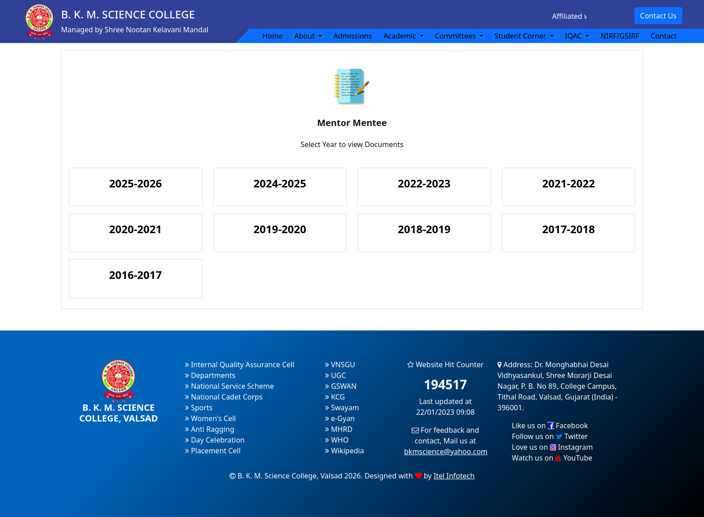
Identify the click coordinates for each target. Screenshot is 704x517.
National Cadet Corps (224, 397)
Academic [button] (400, 36)
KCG (335, 397)
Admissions (353, 36)
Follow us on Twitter (550, 436)
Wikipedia (344, 451)
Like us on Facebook (550, 425)
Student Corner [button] (521, 36)
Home (272, 36)
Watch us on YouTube (552, 458)
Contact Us (658, 16)
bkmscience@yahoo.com (446, 451)
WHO (336, 440)
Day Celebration (215, 440)
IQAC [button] (574, 36)
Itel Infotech (454, 476)
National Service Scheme (229, 386)
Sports (199, 408)
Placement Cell (213, 451)
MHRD (338, 429)
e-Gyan (340, 418)
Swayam (342, 408)
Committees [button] (456, 36)
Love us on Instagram (552, 447)
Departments (210, 375)
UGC (335, 375)
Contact (664, 36)
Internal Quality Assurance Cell (240, 364)
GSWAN (340, 386)
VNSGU (340, 364)
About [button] (305, 36)
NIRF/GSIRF (620, 36)
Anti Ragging (209, 429)
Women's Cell (210, 418)
